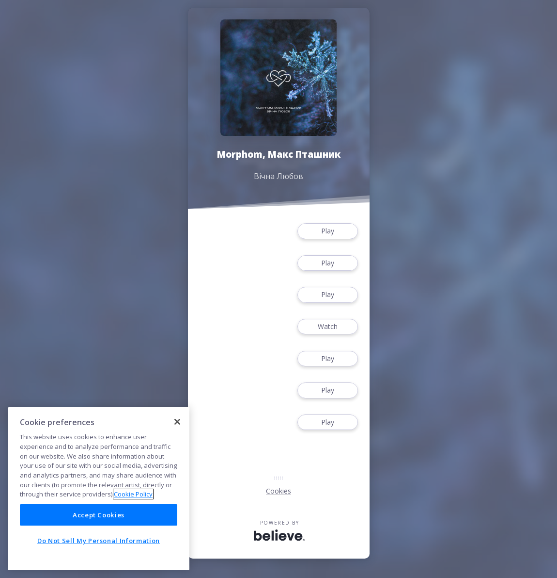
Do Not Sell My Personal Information (98, 540)
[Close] (177, 421)
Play (327, 231)
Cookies (278, 490)
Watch (327, 326)
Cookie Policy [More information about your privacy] (133, 494)
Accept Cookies (98, 515)
